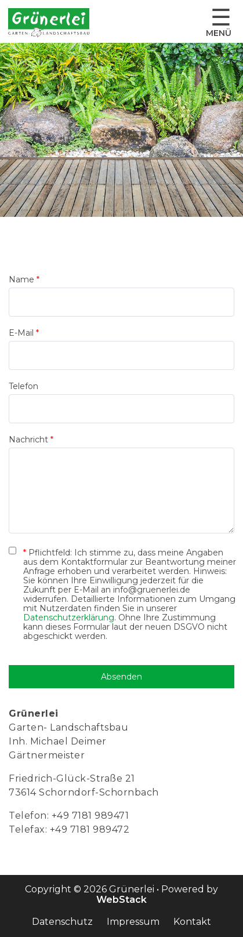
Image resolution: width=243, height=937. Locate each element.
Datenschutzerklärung (68, 617)
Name (24, 279)
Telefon (23, 386)
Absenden (121, 676)
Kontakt (192, 921)
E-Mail (24, 332)
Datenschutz (62, 921)
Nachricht (31, 439)
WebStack (121, 899)
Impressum (133, 921)
